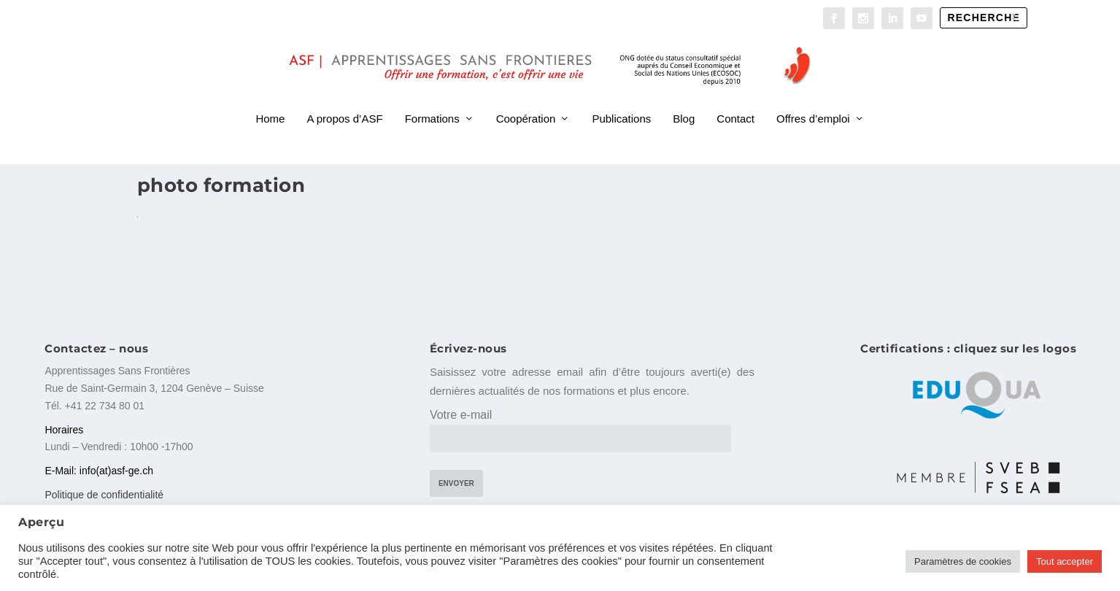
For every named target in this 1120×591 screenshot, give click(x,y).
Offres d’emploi (813, 101)
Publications (621, 101)
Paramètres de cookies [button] (962, 561)
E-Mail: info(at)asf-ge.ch (99, 472)
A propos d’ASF (344, 101)
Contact (735, 101)
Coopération (526, 101)
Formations (432, 101)
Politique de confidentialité (104, 496)
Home (270, 101)
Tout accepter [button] (1064, 561)
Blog (684, 101)
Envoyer (456, 486)
